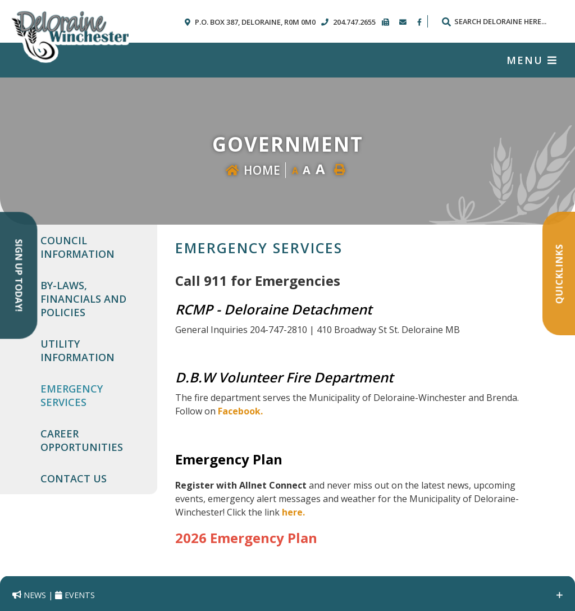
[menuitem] (92, 247)
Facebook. (240, 411)
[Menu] (532, 60)
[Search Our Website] (499, 21)
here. (293, 512)
